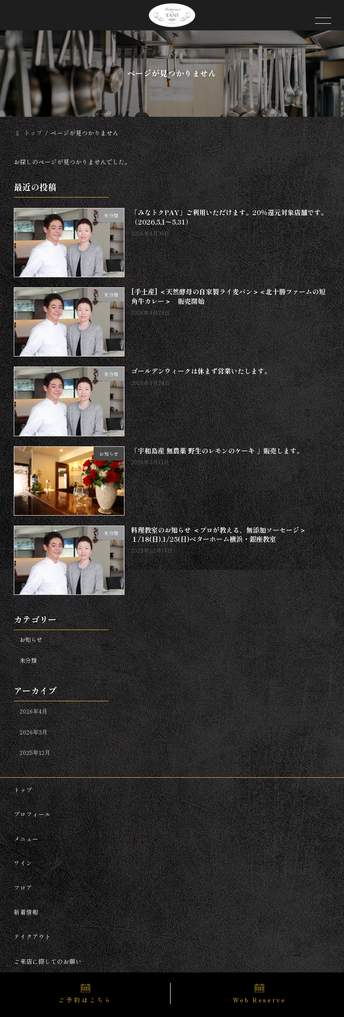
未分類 (28, 660)
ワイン (23, 862)
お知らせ (30, 640)
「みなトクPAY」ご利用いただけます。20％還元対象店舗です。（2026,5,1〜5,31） (229, 217)
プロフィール (32, 814)
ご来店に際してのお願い (48, 960)
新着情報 (26, 911)
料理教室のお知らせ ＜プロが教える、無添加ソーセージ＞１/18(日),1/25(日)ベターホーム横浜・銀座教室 (218, 534)
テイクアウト (32, 936)
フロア (23, 887)
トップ (23, 789)
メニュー (26, 838)
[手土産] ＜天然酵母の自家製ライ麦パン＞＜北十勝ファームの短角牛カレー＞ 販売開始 (228, 296)
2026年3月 (33, 732)
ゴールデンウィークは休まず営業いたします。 (201, 371)
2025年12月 (34, 753)
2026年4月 (33, 711)
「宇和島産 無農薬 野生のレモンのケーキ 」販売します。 (217, 450)
